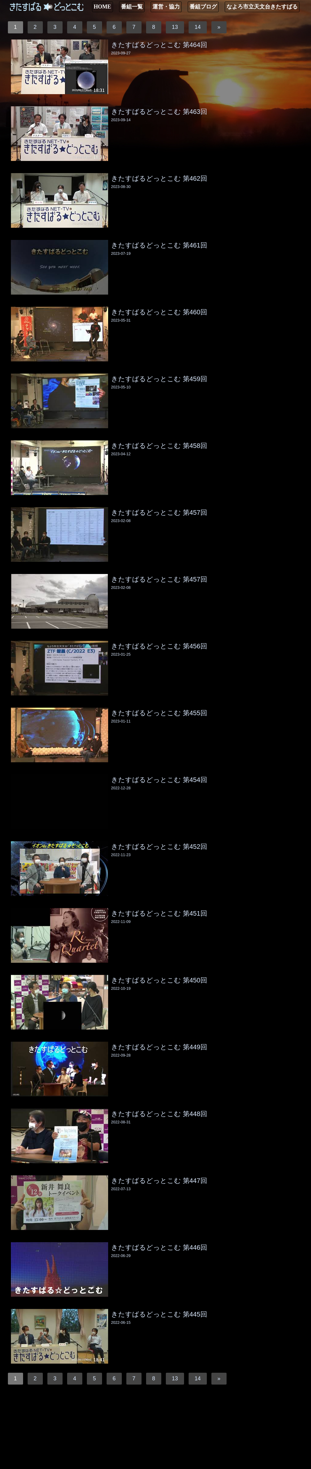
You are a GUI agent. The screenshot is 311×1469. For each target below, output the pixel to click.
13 (175, 27)
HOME (102, 7)
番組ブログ (203, 7)
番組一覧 (132, 7)
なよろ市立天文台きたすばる (262, 7)
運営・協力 (166, 7)
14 (198, 27)
